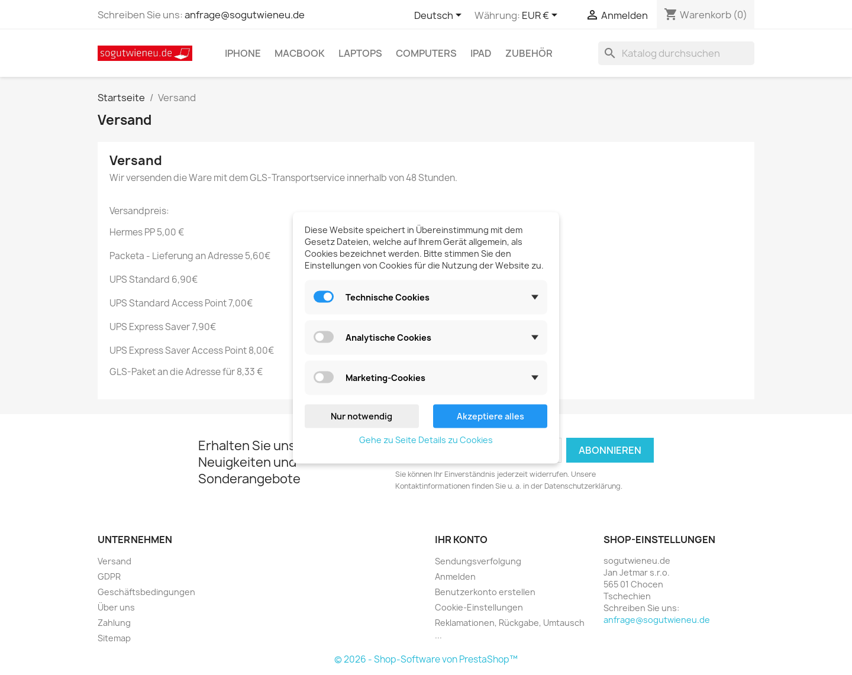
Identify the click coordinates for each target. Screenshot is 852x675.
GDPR (109, 576)
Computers (426, 53)
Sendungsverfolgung (478, 561)
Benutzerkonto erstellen (485, 592)
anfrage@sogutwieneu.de (245, 14)
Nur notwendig (361, 415)
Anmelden (455, 576)
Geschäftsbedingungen (146, 592)
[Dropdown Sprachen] (440, 16)
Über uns (116, 607)
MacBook (300, 53)
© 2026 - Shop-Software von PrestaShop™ (426, 659)
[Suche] (676, 53)
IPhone (243, 53)
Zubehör (529, 53)
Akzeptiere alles (490, 415)
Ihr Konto (461, 539)
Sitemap (114, 638)
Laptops (360, 53)
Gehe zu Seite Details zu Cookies (426, 439)
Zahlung (114, 622)
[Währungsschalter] (541, 16)
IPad (481, 53)
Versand (114, 561)
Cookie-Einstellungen (479, 607)
